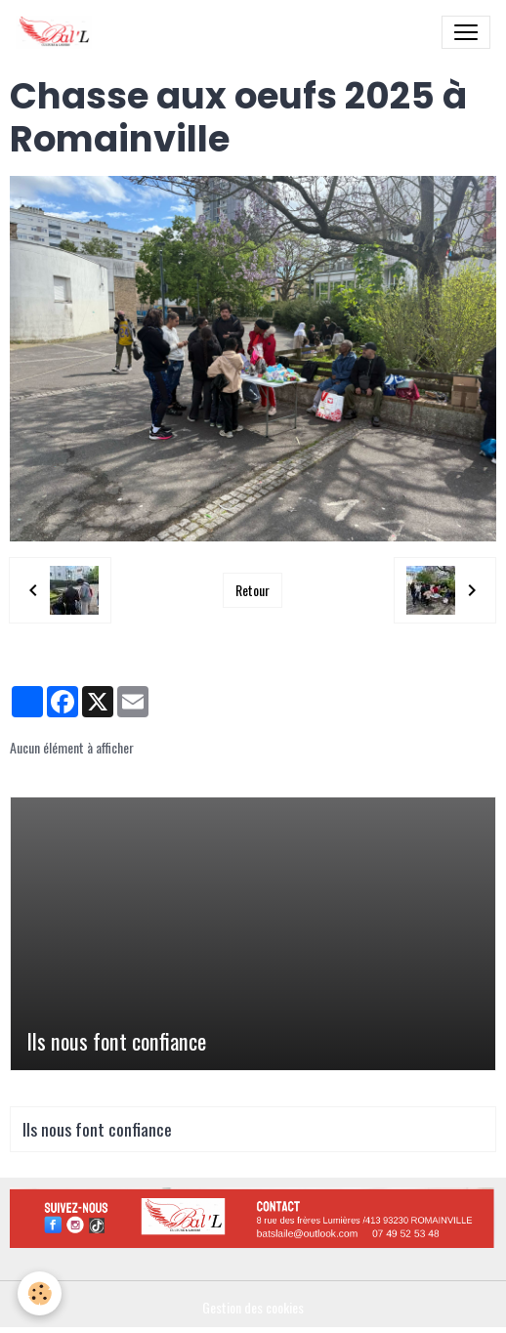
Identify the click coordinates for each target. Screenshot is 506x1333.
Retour (252, 590)
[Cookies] (40, 1293)
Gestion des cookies (253, 1307)
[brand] (58, 32)
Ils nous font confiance (116, 1041)
